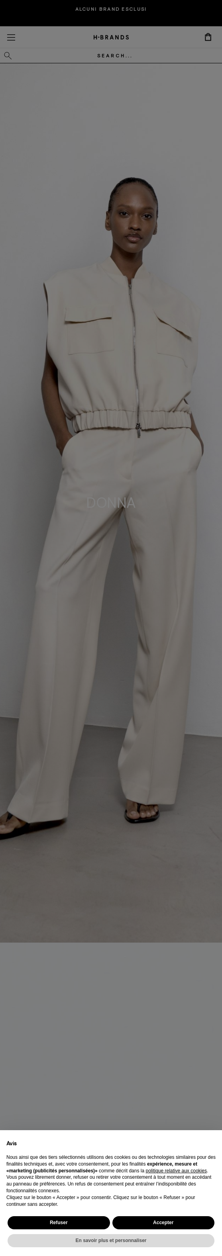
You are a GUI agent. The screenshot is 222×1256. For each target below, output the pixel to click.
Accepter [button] (163, 1222)
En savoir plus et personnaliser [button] (110, 1240)
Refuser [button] (59, 1222)
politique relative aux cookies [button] (175, 1171)
